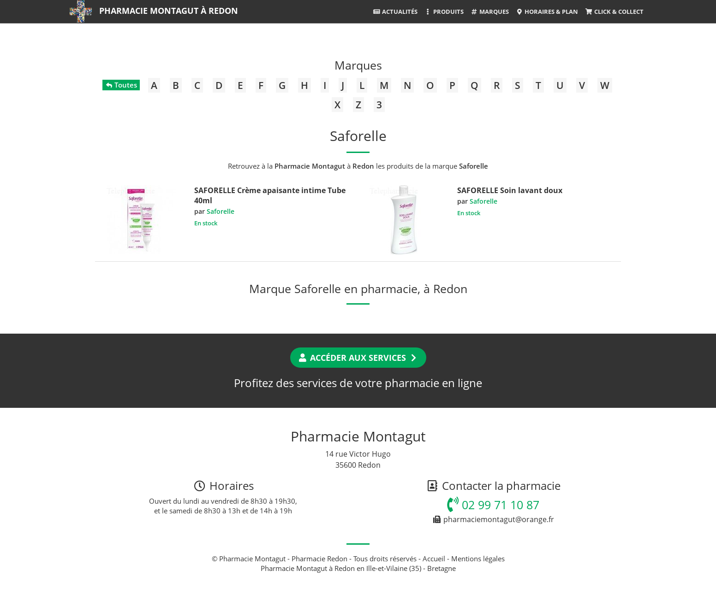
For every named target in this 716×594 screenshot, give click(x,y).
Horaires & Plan (547, 11)
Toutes (121, 84)
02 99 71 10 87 (493, 504)
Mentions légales (478, 558)
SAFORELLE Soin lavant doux (509, 190)
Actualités (395, 11)
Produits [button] (444, 11)
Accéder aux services (358, 357)
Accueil (434, 558)
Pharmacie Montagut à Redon (168, 10)
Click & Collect (614, 11)
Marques (490, 11)
